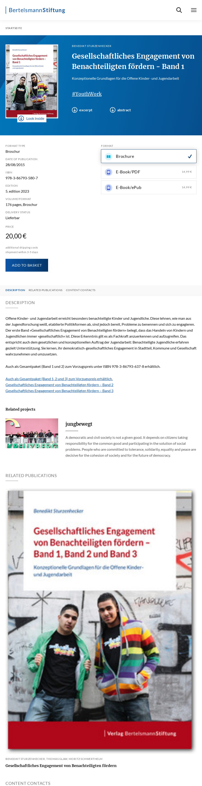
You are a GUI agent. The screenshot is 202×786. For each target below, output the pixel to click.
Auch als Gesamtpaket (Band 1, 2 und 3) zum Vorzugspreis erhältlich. (59, 379)
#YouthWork (87, 94)
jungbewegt (79, 424)
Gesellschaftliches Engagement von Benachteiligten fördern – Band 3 (59, 390)
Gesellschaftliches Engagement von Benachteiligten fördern (61, 765)
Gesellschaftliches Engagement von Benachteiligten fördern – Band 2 (59, 384)
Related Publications (46, 290)
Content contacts (81, 290)
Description (15, 290)
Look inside (31, 118)
